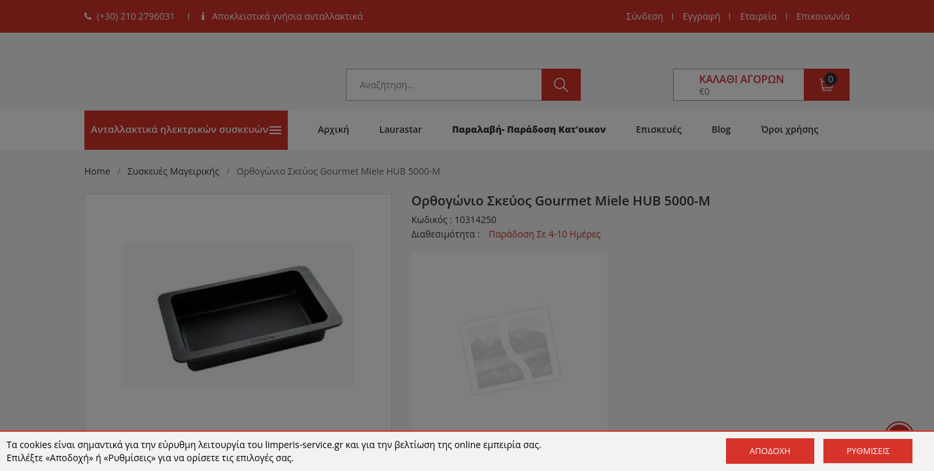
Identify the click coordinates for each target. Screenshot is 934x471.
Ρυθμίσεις (868, 451)
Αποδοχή (770, 451)
